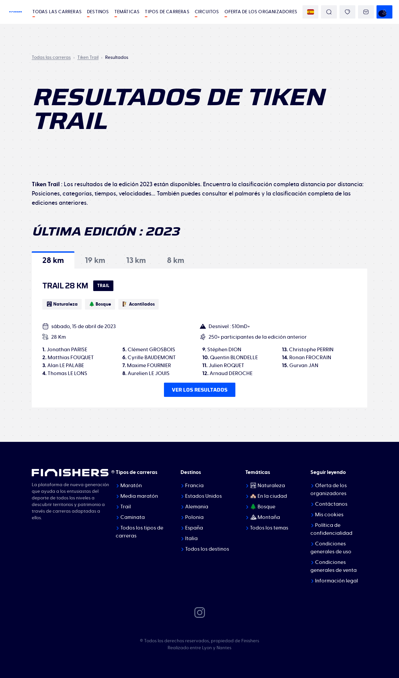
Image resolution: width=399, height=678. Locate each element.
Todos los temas (269, 527)
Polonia (194, 517)
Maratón (131, 485)
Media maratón (139, 496)
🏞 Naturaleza (267, 485)
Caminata (132, 517)
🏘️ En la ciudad (268, 496)
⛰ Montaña (265, 517)
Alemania (196, 506)
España (194, 527)
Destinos (98, 12)
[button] (53, 260)
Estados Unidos (203, 496)
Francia (194, 485)
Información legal (336, 580)
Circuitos (207, 12)
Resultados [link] (116, 57)
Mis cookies (329, 514)
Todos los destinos (207, 549)
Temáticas (127, 12)
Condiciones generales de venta (333, 566)
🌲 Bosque (262, 506)
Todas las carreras (57, 12)
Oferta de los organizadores (260, 12)
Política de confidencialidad (331, 529)
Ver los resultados (199, 390)
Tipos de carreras (167, 12)
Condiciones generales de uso (330, 547)
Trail (125, 506)
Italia (191, 538)
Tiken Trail (88, 57)
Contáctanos (331, 504)
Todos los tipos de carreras (139, 531)
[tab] (53, 260)
